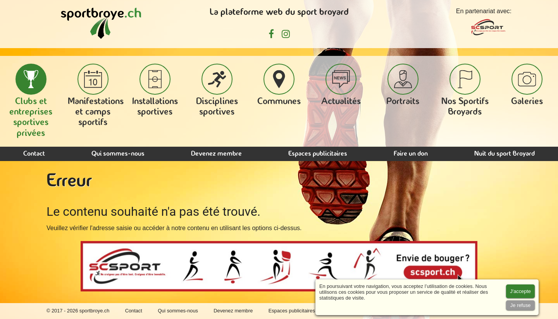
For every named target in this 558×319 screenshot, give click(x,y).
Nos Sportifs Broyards (465, 90)
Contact (34, 154)
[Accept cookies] (520, 291)
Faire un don (411, 154)
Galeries (527, 85)
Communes (279, 85)
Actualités (341, 85)
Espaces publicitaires (317, 154)
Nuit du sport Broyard (504, 154)
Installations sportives (155, 90)
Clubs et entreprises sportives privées (30, 101)
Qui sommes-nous (118, 154)
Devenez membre (216, 154)
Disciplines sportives (217, 90)
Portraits (402, 85)
